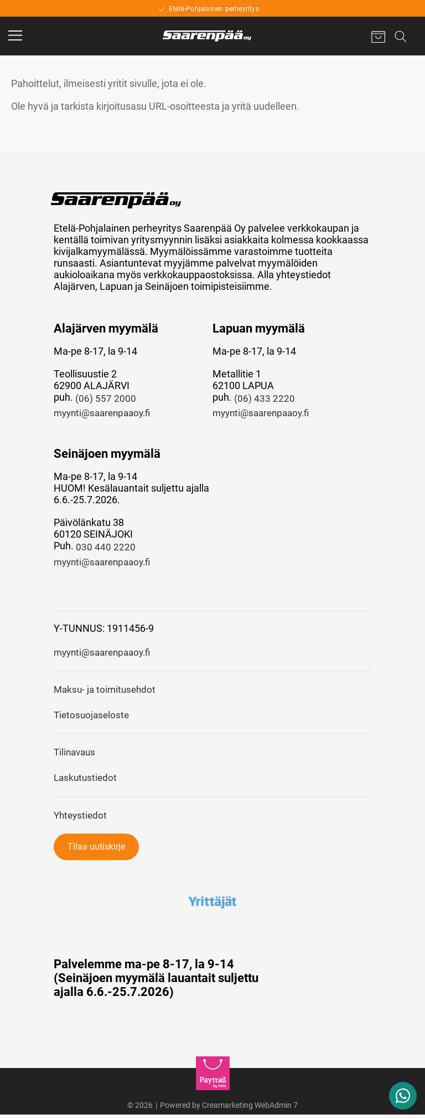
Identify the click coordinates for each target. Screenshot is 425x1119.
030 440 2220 (106, 548)
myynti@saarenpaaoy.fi (106, 414)
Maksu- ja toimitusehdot (107, 692)
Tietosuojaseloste (93, 718)
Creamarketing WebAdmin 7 (250, 1109)
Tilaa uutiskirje (96, 851)
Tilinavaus (76, 756)
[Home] (207, 36)
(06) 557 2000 (105, 399)
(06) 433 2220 (264, 399)
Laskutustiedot (87, 782)
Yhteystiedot (82, 819)
